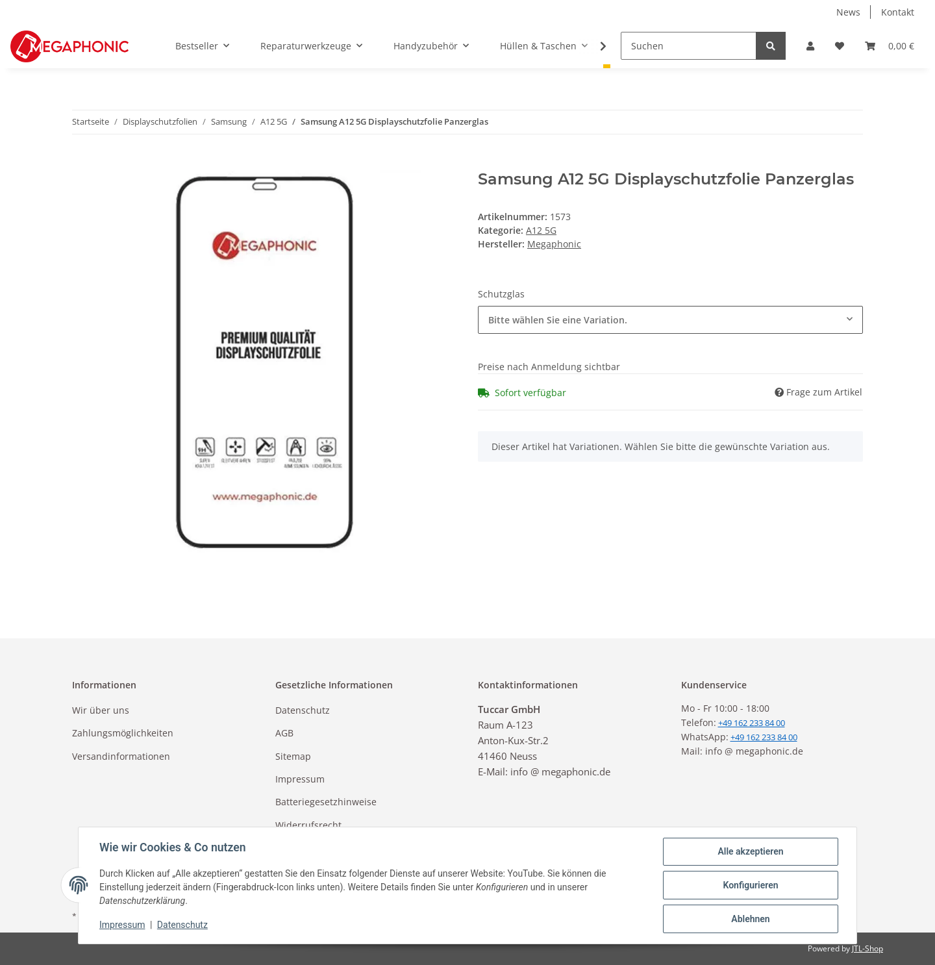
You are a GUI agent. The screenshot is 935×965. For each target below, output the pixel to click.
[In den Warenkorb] (82, 163)
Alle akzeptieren (750, 851)
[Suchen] (688, 46)
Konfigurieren (750, 885)
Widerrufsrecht (308, 825)
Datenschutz (302, 710)
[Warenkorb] (889, 45)
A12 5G (541, 230)
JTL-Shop (867, 948)
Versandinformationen (121, 756)
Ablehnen (750, 919)
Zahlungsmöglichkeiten (122, 733)
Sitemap (293, 756)
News (848, 12)
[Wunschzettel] (839, 45)
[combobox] (670, 320)
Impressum (300, 779)
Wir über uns (100, 710)
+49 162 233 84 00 (763, 737)
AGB (284, 733)
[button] (810, 45)
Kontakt (897, 12)
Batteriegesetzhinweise (326, 802)
